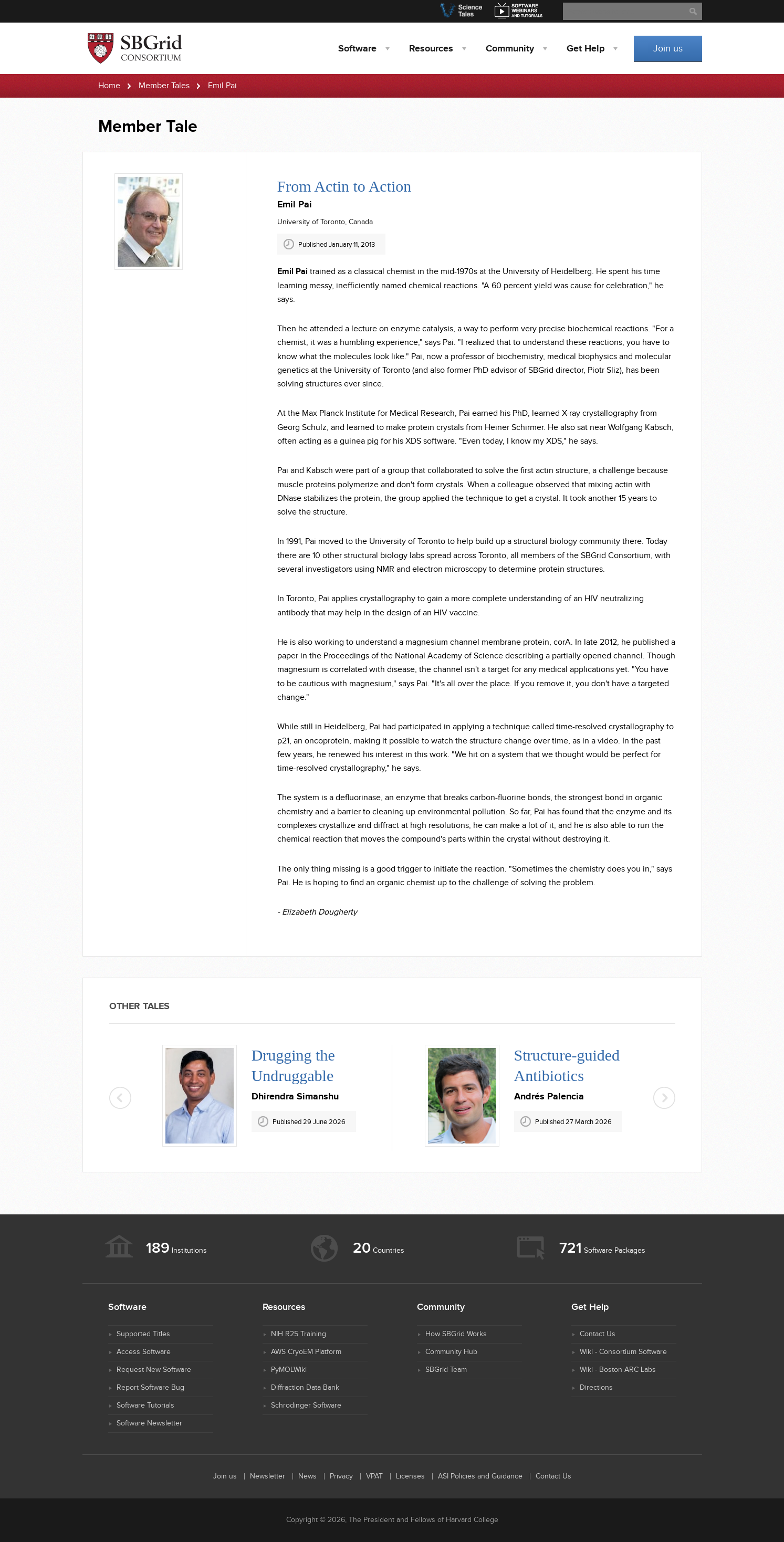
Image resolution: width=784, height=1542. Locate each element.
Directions (596, 1387)
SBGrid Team (446, 1370)
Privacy (341, 1476)
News (307, 1476)
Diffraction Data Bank (305, 1387)
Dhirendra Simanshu (295, 1097)
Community (510, 49)
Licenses (410, 1476)
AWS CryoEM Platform (306, 1352)
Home (109, 86)
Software (357, 49)
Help (585, 49)
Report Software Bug (150, 1387)
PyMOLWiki (289, 1370)
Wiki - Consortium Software (623, 1352)
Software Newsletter (149, 1423)
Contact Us (597, 1334)
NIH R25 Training (298, 1334)
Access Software (144, 1352)
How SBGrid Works (456, 1334)
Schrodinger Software (306, 1405)
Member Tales (164, 86)
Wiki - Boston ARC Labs (618, 1370)
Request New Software (154, 1370)
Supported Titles (143, 1334)
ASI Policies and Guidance (480, 1476)
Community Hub (451, 1352)
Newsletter (267, 1476)
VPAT (374, 1476)
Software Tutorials (145, 1405)
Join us (668, 48)
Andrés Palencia (549, 1097)
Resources (431, 49)
